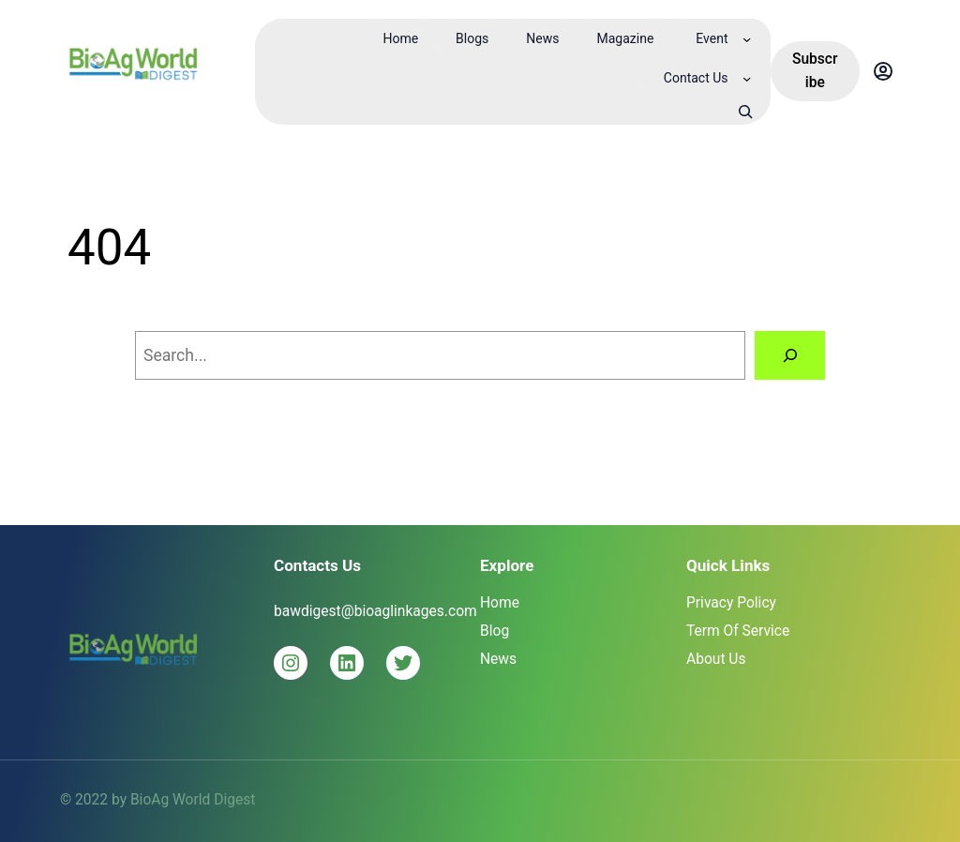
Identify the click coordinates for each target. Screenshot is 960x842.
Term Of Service (737, 631)
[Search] (790, 355)
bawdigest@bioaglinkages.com (375, 611)
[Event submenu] (746, 39)
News (498, 659)
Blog (494, 631)
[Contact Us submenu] (746, 78)
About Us (715, 659)
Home (499, 602)
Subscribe (815, 71)
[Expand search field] (745, 111)
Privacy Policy (731, 602)
